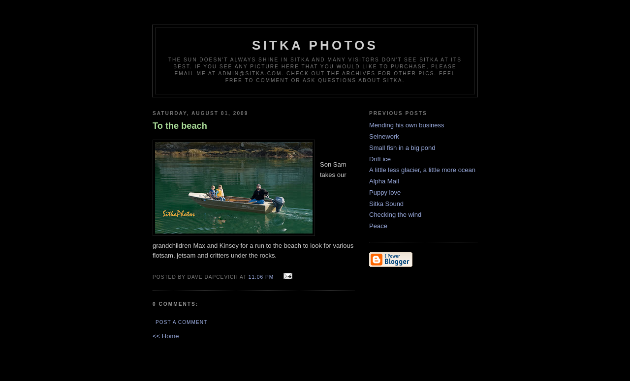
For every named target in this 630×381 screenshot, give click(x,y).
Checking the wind (395, 214)
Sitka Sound (386, 203)
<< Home (166, 336)
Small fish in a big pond (402, 147)
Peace (378, 226)
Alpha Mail (384, 181)
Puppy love (385, 192)
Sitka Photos (315, 45)
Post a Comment (181, 322)
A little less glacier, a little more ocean (422, 170)
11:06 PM (261, 277)
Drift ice (380, 159)
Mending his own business (406, 125)
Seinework (384, 136)
